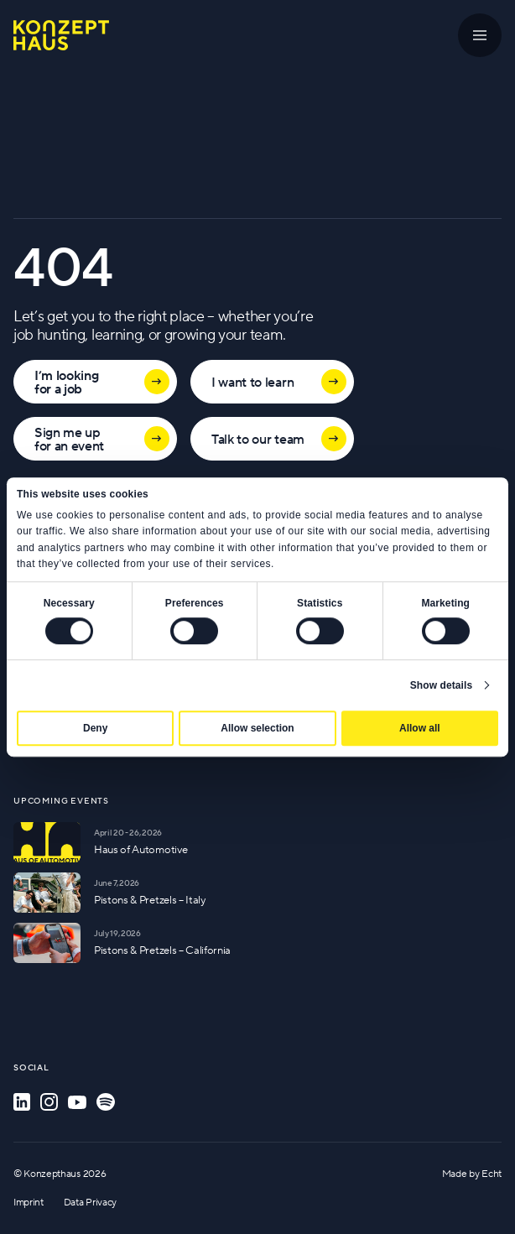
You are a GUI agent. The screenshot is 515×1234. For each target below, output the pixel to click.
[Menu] (480, 35)
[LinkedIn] (21, 1102)
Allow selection (257, 728)
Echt (491, 1173)
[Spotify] (105, 1102)
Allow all (419, 728)
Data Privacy (90, 1201)
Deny (95, 728)
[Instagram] (49, 1102)
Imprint (28, 1201)
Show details (441, 685)
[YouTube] (77, 1102)
